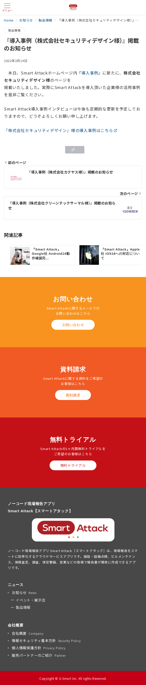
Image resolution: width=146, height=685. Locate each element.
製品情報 (14, 30)
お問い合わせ (73, 324)
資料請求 (73, 395)
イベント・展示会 (30, 600)
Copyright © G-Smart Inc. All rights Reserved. (73, 678)
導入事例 (89, 73)
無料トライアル (73, 465)
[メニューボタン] (7, 7)
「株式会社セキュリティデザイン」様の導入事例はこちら (60, 130)
